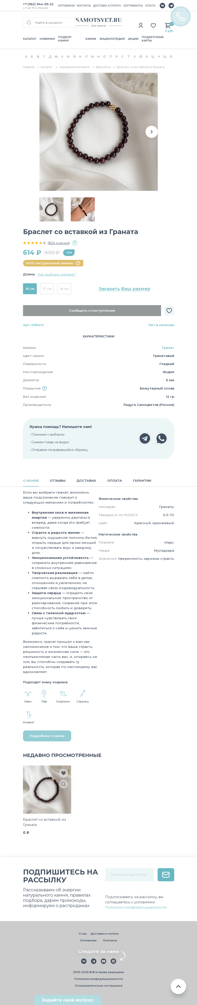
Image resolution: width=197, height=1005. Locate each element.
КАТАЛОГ (29, 38)
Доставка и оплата (105, 933)
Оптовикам (88, 940)
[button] (152, 132)
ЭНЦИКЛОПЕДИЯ (112, 38)
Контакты (110, 940)
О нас (83, 933)
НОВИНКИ (47, 38)
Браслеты (103, 67)
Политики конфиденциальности (136, 907)
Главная (29, 67)
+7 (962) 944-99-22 (38, 4)
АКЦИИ (133, 38)
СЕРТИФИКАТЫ (133, 5)
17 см (47, 289)
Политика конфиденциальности (98, 979)
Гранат (168, 348)
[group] (98, 132)
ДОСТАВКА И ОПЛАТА (107, 5)
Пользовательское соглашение (98, 985)
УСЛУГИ (150, 5)
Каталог (47, 67)
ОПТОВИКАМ (66, 5)
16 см (29, 289)
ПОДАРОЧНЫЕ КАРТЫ (153, 38)
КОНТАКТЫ (84, 5)
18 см (64, 289)
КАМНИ (90, 38)
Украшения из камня (74, 67)
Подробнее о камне (47, 736)
